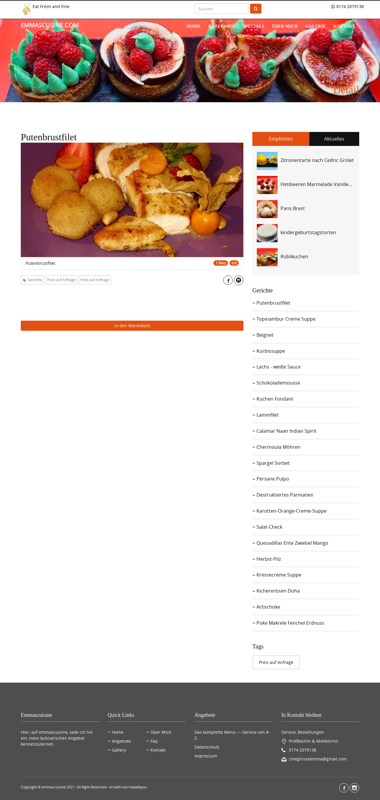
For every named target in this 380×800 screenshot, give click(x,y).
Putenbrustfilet (273, 303)
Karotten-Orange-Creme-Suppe (291, 511)
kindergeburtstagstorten (308, 232)
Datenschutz (206, 747)
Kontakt (344, 26)
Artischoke (268, 607)
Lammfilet (267, 415)
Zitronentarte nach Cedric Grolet (317, 160)
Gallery (119, 750)
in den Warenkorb (132, 325)
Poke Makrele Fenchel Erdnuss (290, 623)
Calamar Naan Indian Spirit (286, 431)
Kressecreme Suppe (278, 574)
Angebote (121, 741)
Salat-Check (269, 527)
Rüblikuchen (294, 256)
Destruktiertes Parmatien (285, 495)
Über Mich (161, 732)
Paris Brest (293, 208)
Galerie (315, 26)
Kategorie (221, 26)
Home (194, 26)
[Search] (221, 9)
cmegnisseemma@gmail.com (318, 759)
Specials (253, 26)
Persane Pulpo (272, 478)
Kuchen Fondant (274, 399)
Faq (154, 741)
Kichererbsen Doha (278, 591)
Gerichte (32, 279)
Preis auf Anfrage (61, 279)
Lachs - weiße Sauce (278, 366)
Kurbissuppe (270, 351)
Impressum (205, 756)
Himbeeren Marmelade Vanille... (316, 184)
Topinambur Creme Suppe (286, 319)
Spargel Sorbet (273, 463)
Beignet (264, 335)
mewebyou (138, 787)
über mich (285, 26)
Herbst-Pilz (268, 559)
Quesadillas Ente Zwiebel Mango (292, 543)
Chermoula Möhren (278, 447)
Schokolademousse (278, 382)
